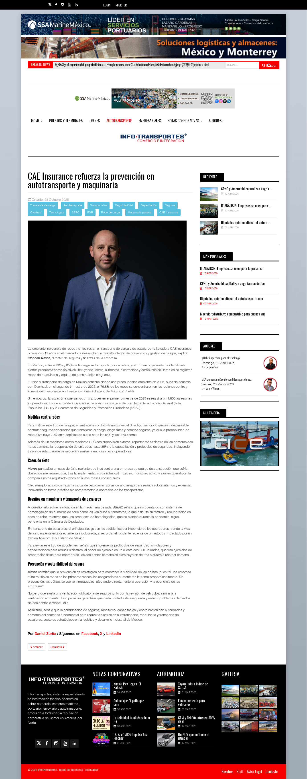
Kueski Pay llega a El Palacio (127, 686)
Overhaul (35, 212)
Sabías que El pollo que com (129, 703)
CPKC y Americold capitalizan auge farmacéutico (232, 284)
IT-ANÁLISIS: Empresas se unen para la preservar (232, 269)
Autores (216, 121)
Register (121, 5)
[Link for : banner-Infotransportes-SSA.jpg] (153, 24)
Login (106, 5)
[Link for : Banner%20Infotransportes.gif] (153, 47)
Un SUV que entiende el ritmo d (193, 736)
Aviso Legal (254, 772)
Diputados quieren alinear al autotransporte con (231, 299)
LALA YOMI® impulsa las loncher (130, 736)
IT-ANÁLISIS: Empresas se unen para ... (246, 206)
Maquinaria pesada (139, 212)
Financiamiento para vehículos (191, 703)
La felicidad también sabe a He (132, 719)
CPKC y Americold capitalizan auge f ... (246, 189)
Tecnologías (56, 212)
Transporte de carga (42, 205)
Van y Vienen (213, 388)
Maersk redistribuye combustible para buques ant (232, 314)
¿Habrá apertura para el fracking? (220, 358)
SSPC (75, 212)
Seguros (170, 205)
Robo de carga (110, 212)
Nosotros (227, 772)
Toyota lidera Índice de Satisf (193, 686)
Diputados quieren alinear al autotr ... (245, 223)
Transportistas (98, 205)
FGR (90, 212)
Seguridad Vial (124, 205)
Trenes (94, 121)
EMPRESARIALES (149, 121)
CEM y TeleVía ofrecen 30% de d (196, 719)
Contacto (272, 772)
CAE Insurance (168, 212)
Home (37, 121)
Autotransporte (119, 121)
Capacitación (149, 205)
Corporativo (212, 367)
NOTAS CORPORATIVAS (185, 121)
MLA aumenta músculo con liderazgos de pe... (226, 379)
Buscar (269, 65)
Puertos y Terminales (66, 121)
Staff (240, 772)
